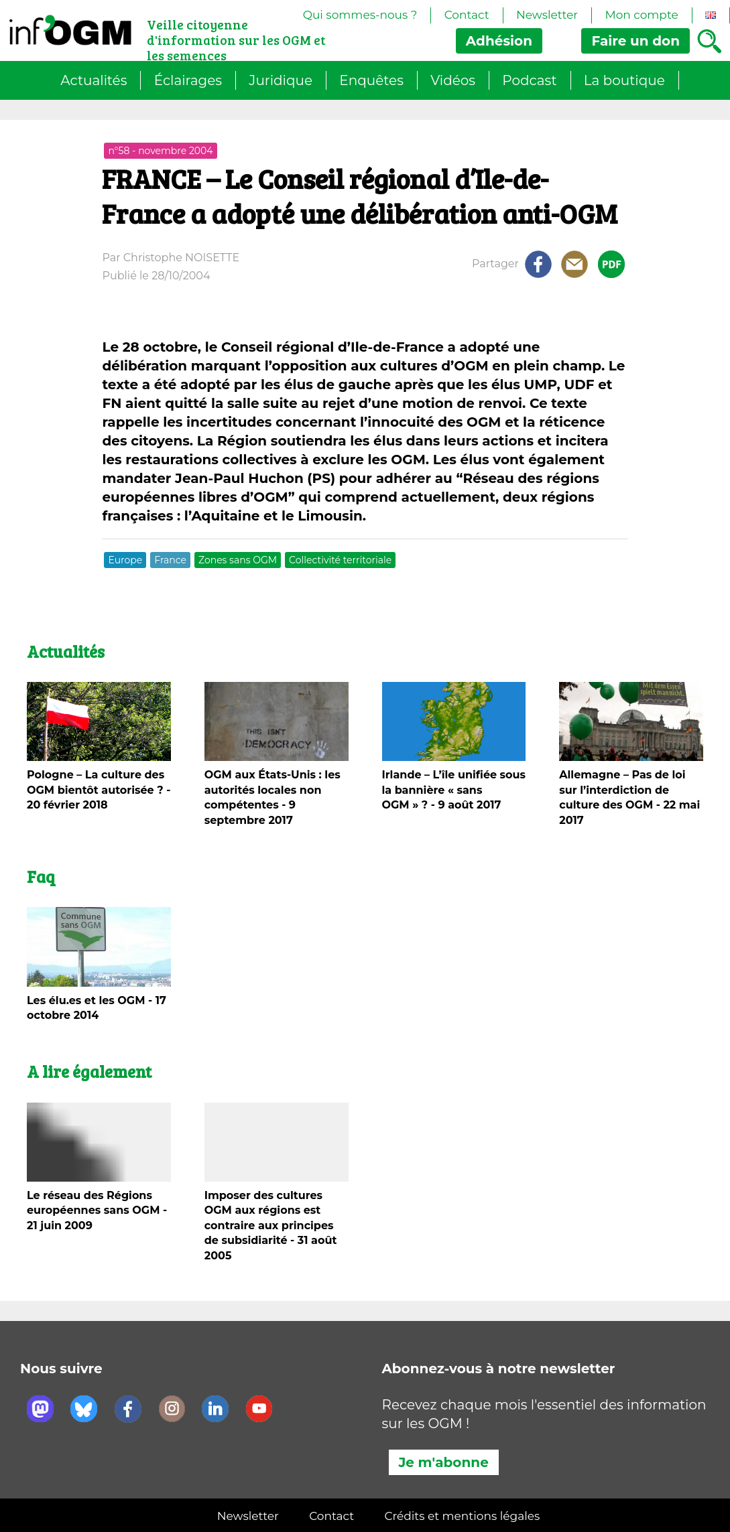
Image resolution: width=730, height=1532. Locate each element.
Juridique (280, 80)
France (170, 560)
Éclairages (188, 80)
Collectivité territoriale (340, 560)
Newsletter (547, 14)
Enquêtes (371, 80)
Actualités (93, 80)
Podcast (529, 80)
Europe (125, 560)
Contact (466, 14)
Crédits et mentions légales (462, 1516)
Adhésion (499, 41)
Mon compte (641, 14)
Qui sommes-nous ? (360, 14)
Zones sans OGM (237, 560)
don (635, 41)
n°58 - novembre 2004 (160, 151)
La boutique (624, 80)
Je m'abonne (444, 1462)
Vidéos (452, 80)
